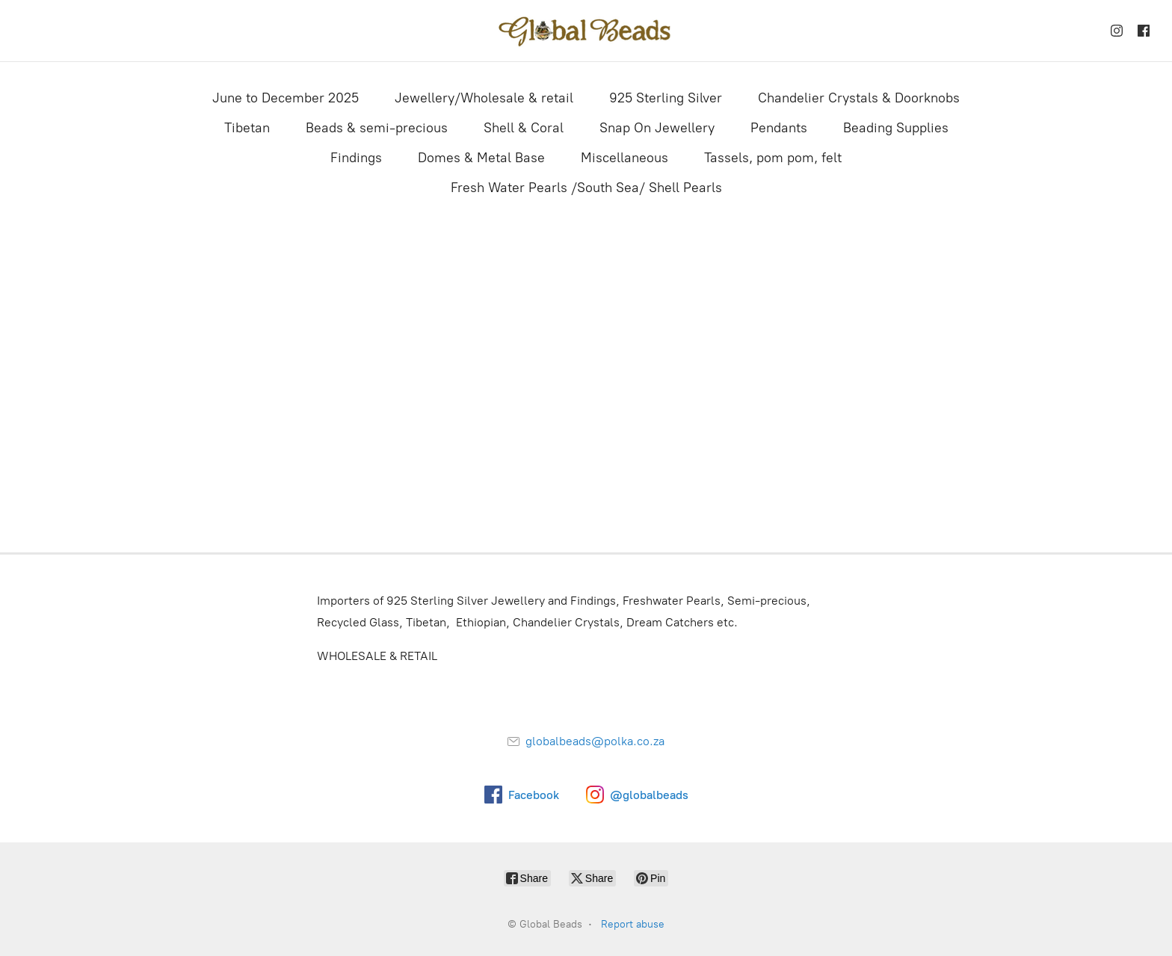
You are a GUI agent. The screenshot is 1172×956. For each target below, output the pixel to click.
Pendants (778, 128)
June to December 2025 (285, 98)
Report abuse (632, 924)
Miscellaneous (624, 157)
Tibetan (247, 128)
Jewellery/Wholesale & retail (484, 98)
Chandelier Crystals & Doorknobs (859, 98)
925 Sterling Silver (665, 98)
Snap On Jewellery (657, 128)
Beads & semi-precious (377, 128)
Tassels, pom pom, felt (773, 157)
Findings (356, 157)
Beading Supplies (896, 128)
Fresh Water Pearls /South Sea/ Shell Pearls (586, 187)
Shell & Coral (524, 128)
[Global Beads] (586, 30)
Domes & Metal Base (481, 157)
